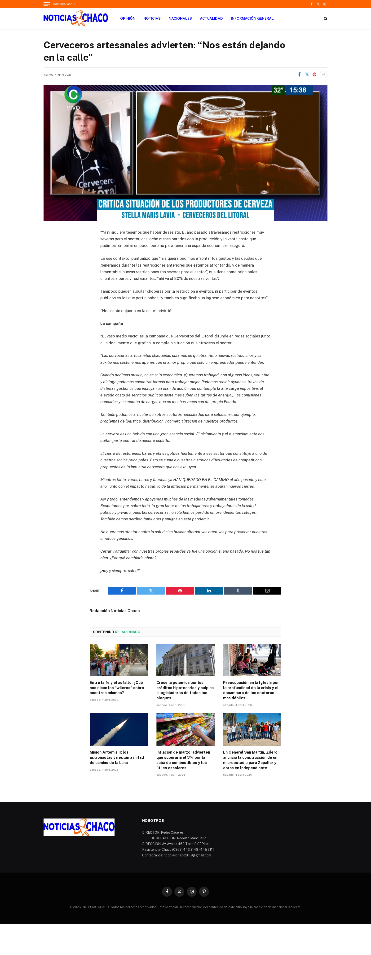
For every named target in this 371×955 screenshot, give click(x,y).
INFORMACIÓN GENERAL (252, 18)
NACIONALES (180, 18)
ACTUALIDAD (211, 18)
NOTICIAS (152, 18)
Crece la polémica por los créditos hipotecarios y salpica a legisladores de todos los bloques (185, 690)
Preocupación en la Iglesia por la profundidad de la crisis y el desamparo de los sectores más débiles (251, 690)
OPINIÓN (127, 18)
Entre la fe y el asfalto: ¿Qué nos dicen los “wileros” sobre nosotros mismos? (117, 687)
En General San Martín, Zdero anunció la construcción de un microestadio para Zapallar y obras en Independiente (250, 760)
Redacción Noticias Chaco (115, 610)
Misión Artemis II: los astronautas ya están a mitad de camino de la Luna (117, 757)
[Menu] (47, 4)
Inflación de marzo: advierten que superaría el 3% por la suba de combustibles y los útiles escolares (183, 760)
